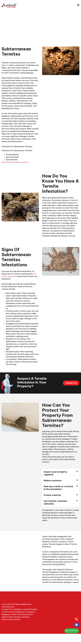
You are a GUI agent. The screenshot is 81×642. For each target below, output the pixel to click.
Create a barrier (52, 495)
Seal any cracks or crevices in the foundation (58, 487)
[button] (60, 473)
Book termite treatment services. (15, 162)
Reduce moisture (53, 480)
